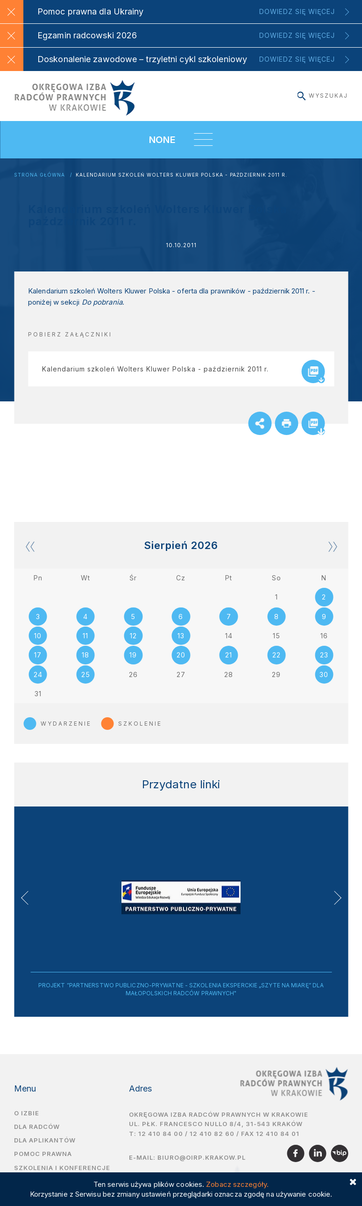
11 (85, 641)
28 (228, 681)
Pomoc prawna (43, 1160)
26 (133, 681)
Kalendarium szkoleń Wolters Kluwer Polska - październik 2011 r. (181, 175)
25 (85, 681)
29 (276, 681)
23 (324, 661)
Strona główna (39, 175)
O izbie (26, 1119)
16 (324, 641)
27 (181, 681)
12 (133, 641)
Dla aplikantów (45, 1147)
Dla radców (37, 1133)
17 (38, 661)
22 (276, 661)
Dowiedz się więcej (297, 11)
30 (323, 681)
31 (38, 700)
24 (38, 681)
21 (228, 661)
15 (276, 641)
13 (181, 641)
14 (229, 641)
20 (181, 661)
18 (85, 661)
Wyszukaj (323, 95)
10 (38, 641)
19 (133, 661)
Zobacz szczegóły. (237, 1184)
